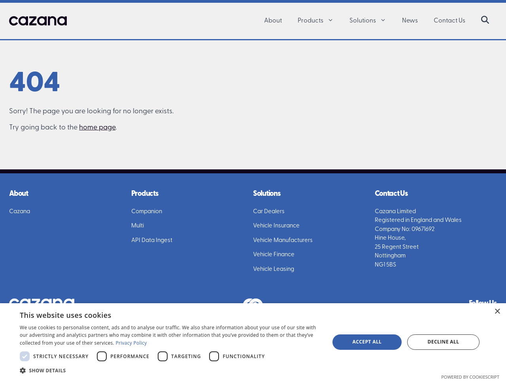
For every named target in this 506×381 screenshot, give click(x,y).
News (410, 21)
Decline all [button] (443, 341)
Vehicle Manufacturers (283, 241)
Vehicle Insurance (276, 226)
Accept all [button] (367, 341)
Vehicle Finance (274, 255)
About (273, 21)
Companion (146, 212)
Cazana (19, 212)
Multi (137, 226)
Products (320, 21)
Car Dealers (269, 212)
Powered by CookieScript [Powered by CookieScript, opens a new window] (470, 377)
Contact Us (449, 21)
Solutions (371, 21)
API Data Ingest (151, 241)
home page (97, 127)
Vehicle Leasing (273, 269)
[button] (332, 21)
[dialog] (253, 342)
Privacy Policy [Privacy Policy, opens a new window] (131, 343)
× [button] (497, 312)
